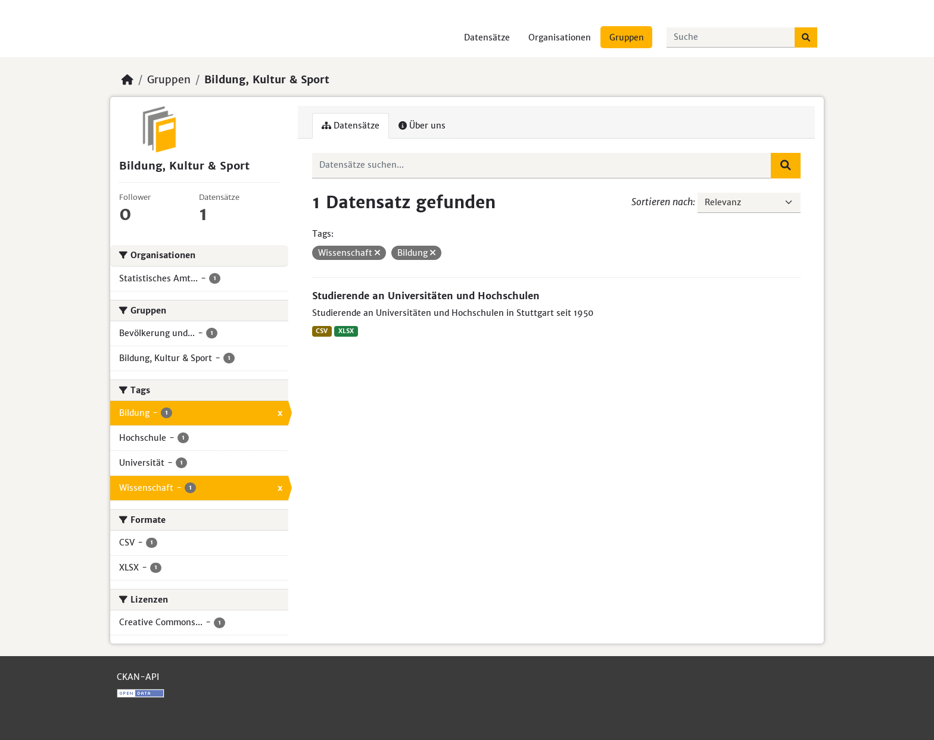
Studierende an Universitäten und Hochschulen (426, 296)
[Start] (127, 79)
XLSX (346, 331)
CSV (322, 331)
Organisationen (559, 37)
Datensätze (487, 37)
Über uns (422, 125)
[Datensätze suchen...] (731, 37)
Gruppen (626, 37)
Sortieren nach (662, 202)
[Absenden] (806, 37)
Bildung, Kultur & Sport (266, 79)
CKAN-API (138, 677)
